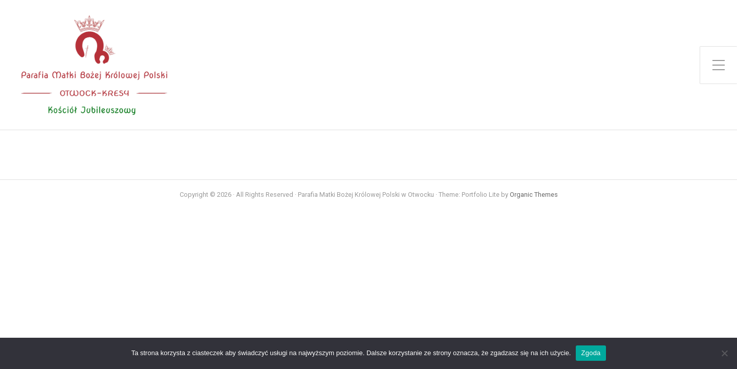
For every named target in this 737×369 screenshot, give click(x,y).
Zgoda (590, 353)
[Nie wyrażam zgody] (724, 353)
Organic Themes (534, 194)
